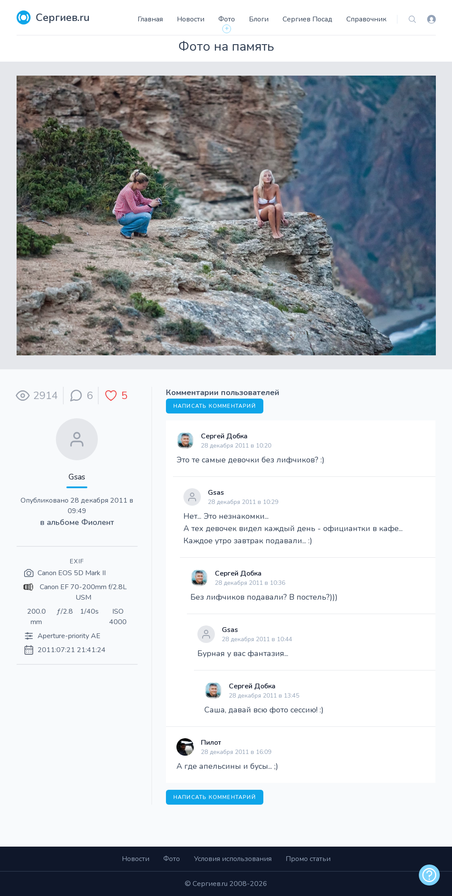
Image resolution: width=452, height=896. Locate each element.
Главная (150, 19)
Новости (190, 19)
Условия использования (233, 859)
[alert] (429, 875)
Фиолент (97, 522)
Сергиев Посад (307, 19)
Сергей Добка (224, 436)
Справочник (366, 19)
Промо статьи (308, 859)
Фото (226, 19)
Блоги (259, 19)
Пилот (211, 742)
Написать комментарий (214, 406)
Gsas (77, 477)
